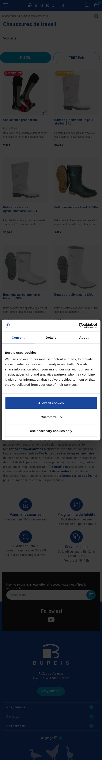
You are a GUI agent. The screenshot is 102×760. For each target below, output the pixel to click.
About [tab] (83, 337)
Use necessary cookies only (51, 431)
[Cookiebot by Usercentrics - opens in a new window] (78, 325)
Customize (51, 417)
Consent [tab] (18, 337)
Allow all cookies (51, 403)
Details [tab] (51, 337)
